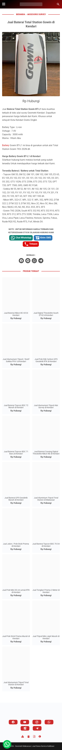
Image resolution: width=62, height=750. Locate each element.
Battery (5, 145)
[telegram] (40, 260)
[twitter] (27, 260)
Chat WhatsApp (21, 238)
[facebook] (21, 260)
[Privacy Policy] (28, 736)
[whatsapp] (34, 260)
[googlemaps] (25, 728)
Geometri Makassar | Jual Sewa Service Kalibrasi (34, 746)
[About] (40, 736)
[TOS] (34, 736)
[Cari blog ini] (58, 4)
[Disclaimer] (22, 736)
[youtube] (24, 722)
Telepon (30, 244)
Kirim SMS (43, 238)
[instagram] (36, 722)
